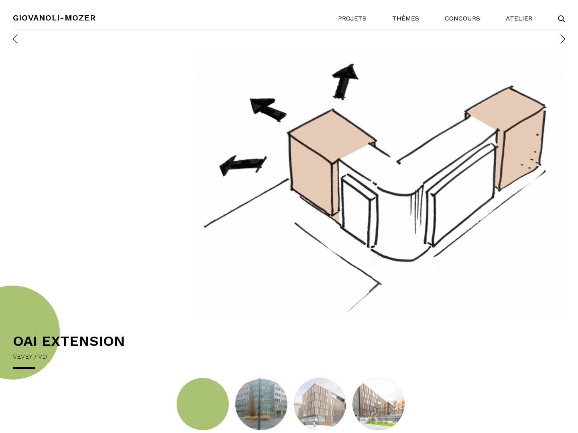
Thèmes (405, 18)
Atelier (519, 18)
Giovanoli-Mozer (54, 17)
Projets (352, 18)
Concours (462, 18)
